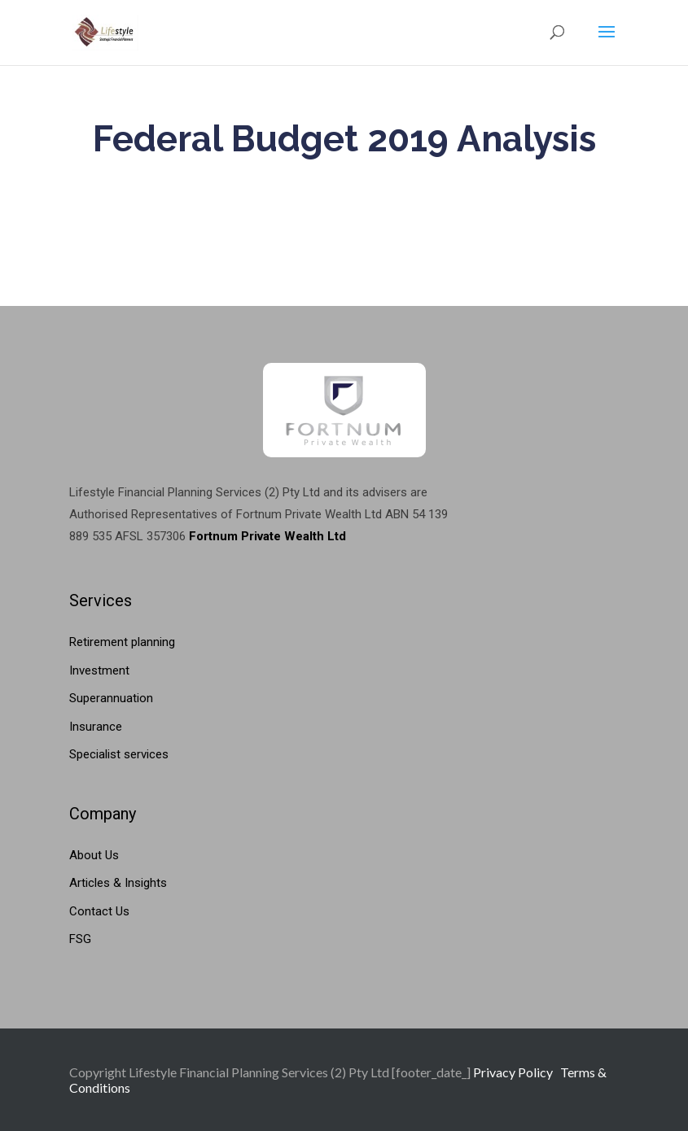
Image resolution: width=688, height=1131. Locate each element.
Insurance (95, 726)
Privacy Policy (513, 1072)
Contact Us (99, 911)
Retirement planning (122, 642)
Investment (99, 670)
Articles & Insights (118, 883)
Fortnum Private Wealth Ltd (267, 536)
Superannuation (111, 698)
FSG (80, 939)
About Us (94, 855)
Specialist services (119, 754)
